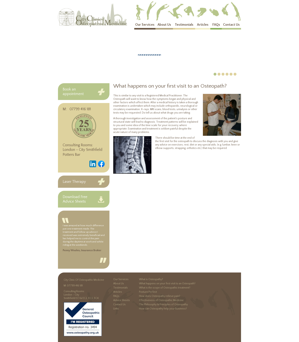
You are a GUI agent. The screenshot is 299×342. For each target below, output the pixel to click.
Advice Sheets (121, 300)
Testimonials (184, 25)
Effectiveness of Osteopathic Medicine (161, 300)
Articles (202, 25)
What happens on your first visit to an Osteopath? (167, 283)
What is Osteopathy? (151, 279)
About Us (164, 25)
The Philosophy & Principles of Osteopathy (163, 304)
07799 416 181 (80, 109)
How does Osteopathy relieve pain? (159, 296)
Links (116, 308)
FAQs (216, 25)
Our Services (144, 25)
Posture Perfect (148, 291)
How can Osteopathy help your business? (163, 308)
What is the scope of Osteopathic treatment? (164, 287)
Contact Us (231, 25)
